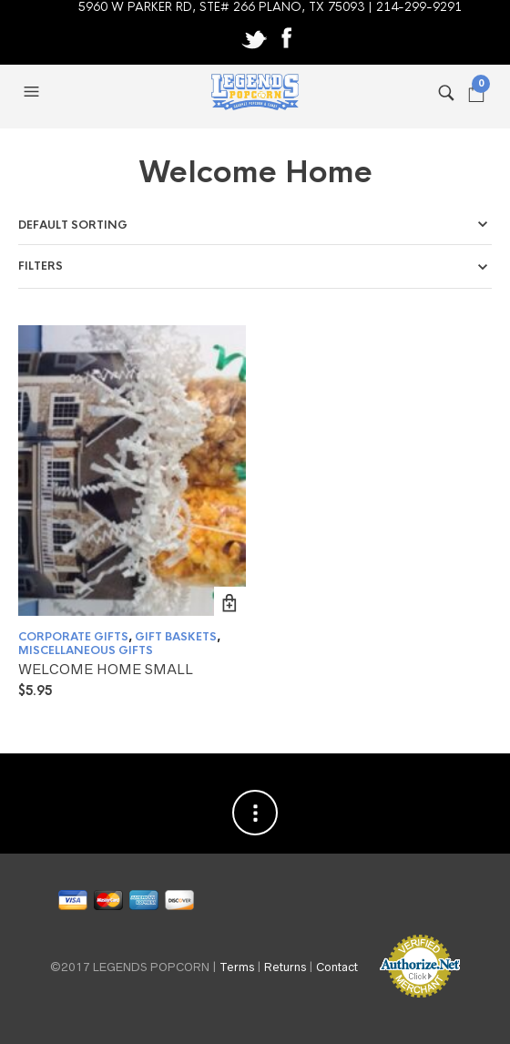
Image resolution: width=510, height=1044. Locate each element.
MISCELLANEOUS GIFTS (85, 650)
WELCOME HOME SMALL (105, 669)
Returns (285, 967)
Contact (337, 967)
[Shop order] (255, 225)
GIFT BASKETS (176, 636)
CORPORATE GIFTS (73, 636)
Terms (236, 967)
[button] (34, 92)
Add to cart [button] (230, 603)
